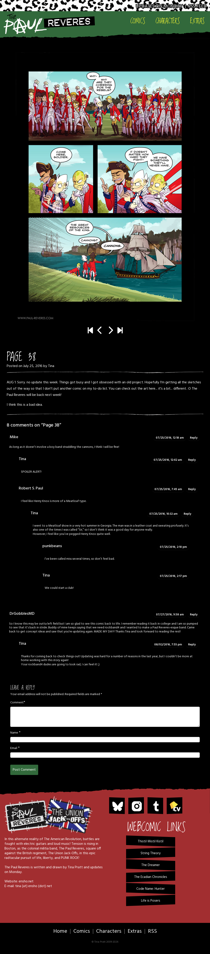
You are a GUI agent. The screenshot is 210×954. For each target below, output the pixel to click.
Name (14, 733)
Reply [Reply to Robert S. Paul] (192, 489)
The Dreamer (150, 865)
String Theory (150, 853)
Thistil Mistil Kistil (150, 841)
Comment (17, 702)
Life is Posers (150, 900)
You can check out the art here (132, 389)
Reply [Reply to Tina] (192, 460)
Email (13, 748)
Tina (51, 366)
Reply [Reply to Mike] (194, 437)
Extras (197, 20)
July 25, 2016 (32, 366)
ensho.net (26, 881)
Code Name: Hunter (150, 889)
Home (60, 931)
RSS (152, 931)
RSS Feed (197, 6)
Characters (168, 20)
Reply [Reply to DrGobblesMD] (194, 614)
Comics (137, 20)
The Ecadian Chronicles (150, 877)
